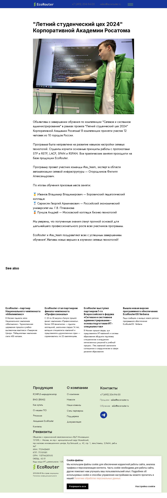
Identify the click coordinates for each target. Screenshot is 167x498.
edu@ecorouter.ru (120, 411)
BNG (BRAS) (39, 405)
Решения (37, 421)
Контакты (37, 431)
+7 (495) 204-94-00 (110, 399)
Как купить (38, 410)
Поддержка (73, 421)
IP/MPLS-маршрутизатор (45, 399)
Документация (74, 427)
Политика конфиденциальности (45, 481)
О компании (73, 399)
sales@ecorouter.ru (120, 405)
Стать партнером (75, 416)
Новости (71, 405)
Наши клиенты (74, 410)
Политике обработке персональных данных (97, 478)
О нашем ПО (40, 415)
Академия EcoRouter (43, 426)
